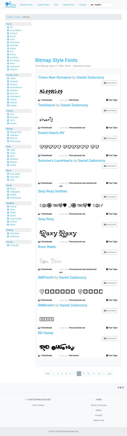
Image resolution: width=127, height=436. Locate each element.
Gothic (13, 215)
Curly (12, 39)
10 (88, 373)
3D (11, 27)
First (48, 373)
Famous (13, 84)
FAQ (56, 5)
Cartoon (13, 33)
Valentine (14, 135)
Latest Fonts (43, 5)
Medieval (14, 159)
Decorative (15, 42)
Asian (12, 209)
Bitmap (9, 129)
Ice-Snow (14, 57)
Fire (11, 51)
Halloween (14, 236)
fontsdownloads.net (69, 431)
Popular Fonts (26, 5)
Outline (13, 99)
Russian (13, 102)
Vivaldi (13, 165)
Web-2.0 (13, 138)
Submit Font (68, 5)
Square (13, 123)
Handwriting (15, 198)
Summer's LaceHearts (55, 160)
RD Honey (45, 333)
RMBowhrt (46, 305)
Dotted (13, 212)
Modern (13, 162)
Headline (14, 90)
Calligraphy (15, 192)
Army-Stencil (15, 30)
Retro (12, 63)
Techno (9, 111)
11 (93, 373)
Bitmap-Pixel (15, 132)
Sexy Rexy (46, 219)
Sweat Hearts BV (51, 133)
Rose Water (47, 247)
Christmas (14, 233)
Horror (13, 54)
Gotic (8, 146)
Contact (82, 5)
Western (13, 69)
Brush (12, 189)
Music (12, 224)
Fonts (17, 17)
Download (110, 83)
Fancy (9, 24)
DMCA (98, 410)
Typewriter (14, 66)
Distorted (14, 45)
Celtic (12, 150)
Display (13, 105)
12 (99, 373)
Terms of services (99, 405)
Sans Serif (14, 177)
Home (9, 17)
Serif (12, 180)
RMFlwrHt (46, 277)
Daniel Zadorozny (90, 77)
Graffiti (13, 195)
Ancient (13, 221)
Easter (13, 48)
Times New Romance (54, 77)
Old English (15, 96)
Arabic (13, 78)
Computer (14, 245)
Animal (13, 206)
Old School (15, 60)
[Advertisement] (78, 39)
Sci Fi (12, 120)
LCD (12, 114)
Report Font (98, 420)
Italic (12, 156)
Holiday (9, 230)
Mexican (14, 93)
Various (9, 242)
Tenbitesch (46, 105)
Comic (13, 36)
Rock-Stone (15, 174)
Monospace (15, 141)
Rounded (14, 117)
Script (9, 185)
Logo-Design (15, 218)
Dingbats (14, 81)
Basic (8, 170)
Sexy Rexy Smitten (52, 191)
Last (109, 373)
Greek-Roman (16, 87)
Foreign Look (12, 75)
